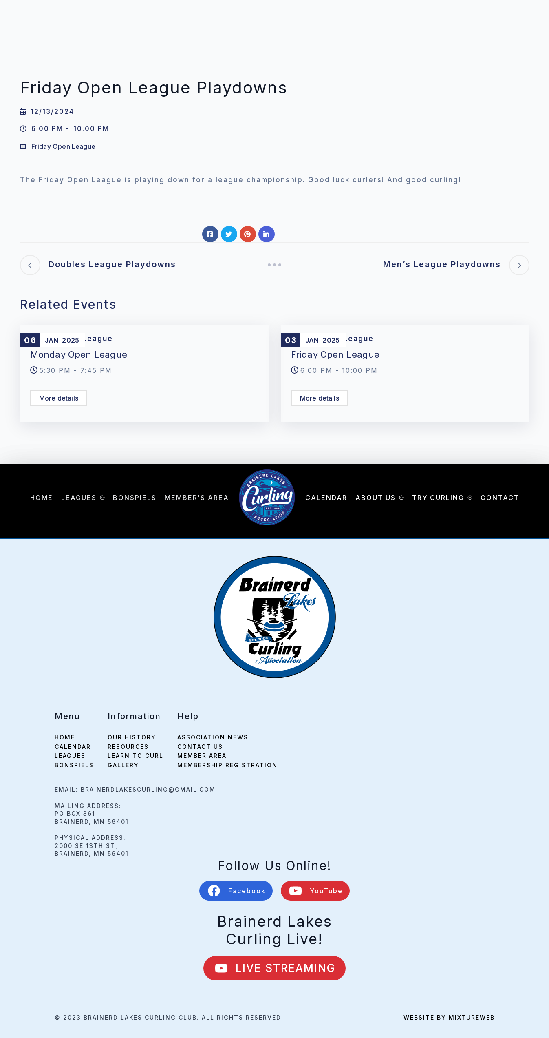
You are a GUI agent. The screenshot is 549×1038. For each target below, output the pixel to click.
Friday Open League (63, 146)
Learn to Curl (135, 755)
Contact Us (200, 746)
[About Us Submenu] (400, 497)
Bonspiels (135, 497)
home (65, 737)
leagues (70, 755)
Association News (212, 737)
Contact (500, 497)
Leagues (79, 497)
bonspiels (74, 764)
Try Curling (438, 497)
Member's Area (197, 497)
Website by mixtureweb (449, 1017)
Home (41, 497)
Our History (132, 737)
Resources (128, 746)
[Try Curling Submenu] (468, 497)
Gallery (123, 764)
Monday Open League (79, 354)
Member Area (202, 755)
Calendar (326, 497)
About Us (375, 497)
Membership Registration (227, 764)
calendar (73, 746)
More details (58, 398)
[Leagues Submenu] (101, 497)
